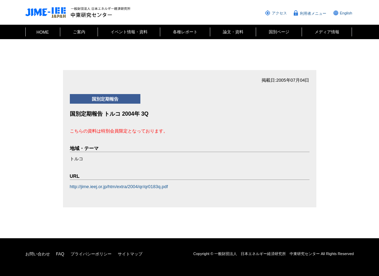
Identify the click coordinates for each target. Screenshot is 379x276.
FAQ (60, 254)
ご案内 (79, 32)
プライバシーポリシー (91, 254)
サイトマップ (130, 254)
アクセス (279, 13)
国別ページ (279, 32)
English (346, 13)
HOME (43, 32)
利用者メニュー (313, 13)
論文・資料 (233, 32)
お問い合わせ (37, 254)
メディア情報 (327, 32)
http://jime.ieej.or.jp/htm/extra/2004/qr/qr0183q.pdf (119, 186)
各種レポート (185, 32)
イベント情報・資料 (129, 32)
